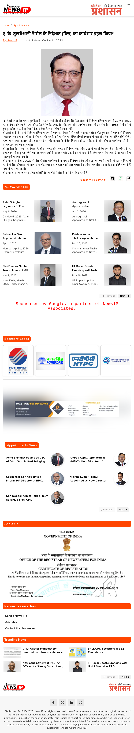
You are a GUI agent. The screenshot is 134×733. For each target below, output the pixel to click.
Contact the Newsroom (20, 628)
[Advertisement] (66, 325)
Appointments (21, 25)
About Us (11, 524)
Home (6, 25)
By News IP (10, 40)
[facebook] (53, 702)
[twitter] (62, 702)
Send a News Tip (16, 616)
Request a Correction (20, 606)
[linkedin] (71, 702)
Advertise (11, 622)
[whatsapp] (80, 702)
